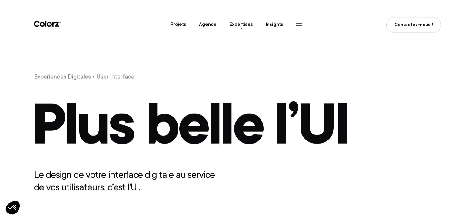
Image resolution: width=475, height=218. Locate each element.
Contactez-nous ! (413, 25)
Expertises (241, 24)
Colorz (47, 24)
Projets (178, 24)
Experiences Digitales (62, 77)
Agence (208, 24)
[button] (12, 207)
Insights (274, 25)
